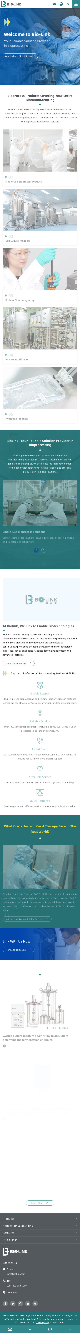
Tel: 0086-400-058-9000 (15, 1283)
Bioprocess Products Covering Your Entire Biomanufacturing (40, 98)
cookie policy (42, 1322)
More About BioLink (19, 664)
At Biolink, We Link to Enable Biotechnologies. (39, 627)
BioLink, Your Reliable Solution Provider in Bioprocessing (40, 444)
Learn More (40, 1204)
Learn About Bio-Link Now (20, 56)
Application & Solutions (18, 1226)
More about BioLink (19, 951)
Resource (8, 1233)
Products (8, 1219)
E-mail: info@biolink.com (14, 1271)
